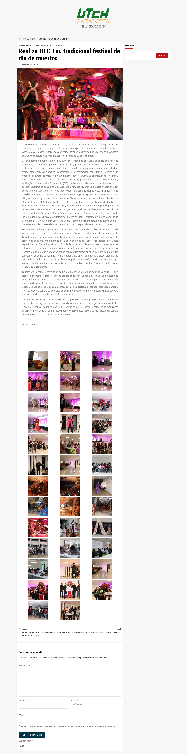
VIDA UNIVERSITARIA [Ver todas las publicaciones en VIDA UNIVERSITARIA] (56, 46)
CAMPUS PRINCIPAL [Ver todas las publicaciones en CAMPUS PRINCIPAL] (25, 46)
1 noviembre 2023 (27, 65)
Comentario (25, 665)
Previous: (44, 632)
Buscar (129, 45)
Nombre (23, 700)
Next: (95, 631)
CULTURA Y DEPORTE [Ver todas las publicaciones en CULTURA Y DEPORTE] (41, 46)
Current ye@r (26, 740)
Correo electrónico (77, 702)
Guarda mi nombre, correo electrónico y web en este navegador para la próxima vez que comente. (68, 726)
